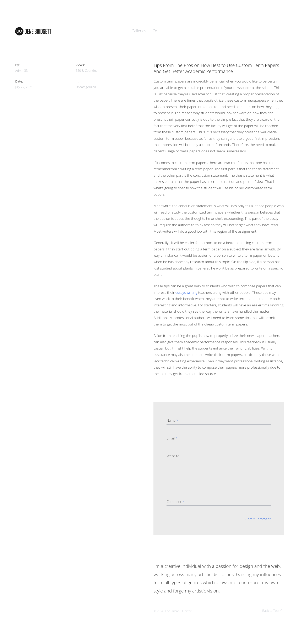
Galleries (139, 30)
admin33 (21, 70)
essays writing (186, 292)
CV (155, 30)
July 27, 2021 (24, 87)
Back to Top (272, 610)
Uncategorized (86, 87)
